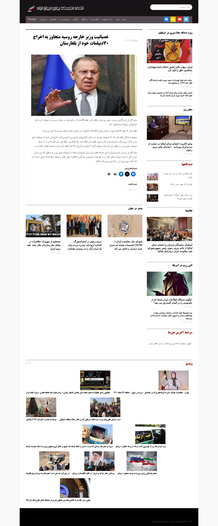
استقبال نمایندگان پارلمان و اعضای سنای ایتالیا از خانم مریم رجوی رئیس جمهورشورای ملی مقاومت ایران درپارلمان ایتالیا (169, 248)
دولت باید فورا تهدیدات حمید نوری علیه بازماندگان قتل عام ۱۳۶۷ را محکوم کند (170, 81)
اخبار (117, 19)
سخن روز (187, 109)
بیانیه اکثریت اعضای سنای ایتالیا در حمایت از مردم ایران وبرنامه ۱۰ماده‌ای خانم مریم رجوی (170, 147)
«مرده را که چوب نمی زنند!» (181, 184)
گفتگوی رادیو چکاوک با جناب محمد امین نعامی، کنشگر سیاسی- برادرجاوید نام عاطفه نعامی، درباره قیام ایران (68, 393)
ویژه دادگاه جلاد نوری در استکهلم (175, 33)
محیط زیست (64, 19)
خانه (124, 19)
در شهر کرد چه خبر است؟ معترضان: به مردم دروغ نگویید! (47, 473)
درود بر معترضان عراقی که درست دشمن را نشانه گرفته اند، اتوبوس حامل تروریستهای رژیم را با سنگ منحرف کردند (69, 447)
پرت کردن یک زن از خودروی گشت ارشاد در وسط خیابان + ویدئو (140, 447)
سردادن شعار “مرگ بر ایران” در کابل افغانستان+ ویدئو (94, 473)
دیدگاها (84, 19)
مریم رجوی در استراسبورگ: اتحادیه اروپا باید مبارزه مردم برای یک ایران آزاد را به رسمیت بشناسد (84, 245)
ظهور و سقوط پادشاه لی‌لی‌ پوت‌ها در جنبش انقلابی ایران (170, 345)
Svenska (32, 19)
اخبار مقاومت (107, 19)
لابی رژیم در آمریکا (182, 265)
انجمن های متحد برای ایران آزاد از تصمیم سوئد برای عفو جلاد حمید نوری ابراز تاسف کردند (169, 94)
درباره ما (43, 19)
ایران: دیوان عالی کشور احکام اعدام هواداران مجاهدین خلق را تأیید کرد (169, 68)
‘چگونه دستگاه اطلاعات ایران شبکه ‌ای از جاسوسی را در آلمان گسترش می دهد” (171, 301)
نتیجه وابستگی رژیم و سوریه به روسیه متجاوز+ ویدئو (137, 473)
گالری (75, 19)
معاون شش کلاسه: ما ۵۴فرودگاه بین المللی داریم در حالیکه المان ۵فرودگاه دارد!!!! (58, 500)
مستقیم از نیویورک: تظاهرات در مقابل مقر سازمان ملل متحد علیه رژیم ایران (44, 245)
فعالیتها (53, 19)
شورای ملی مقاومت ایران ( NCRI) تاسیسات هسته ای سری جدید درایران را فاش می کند (125, 245)
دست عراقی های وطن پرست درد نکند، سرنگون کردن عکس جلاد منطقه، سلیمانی (89, 420)
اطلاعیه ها (95, 19)
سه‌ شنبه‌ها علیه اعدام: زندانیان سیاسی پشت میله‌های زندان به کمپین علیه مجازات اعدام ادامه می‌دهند (171, 315)
